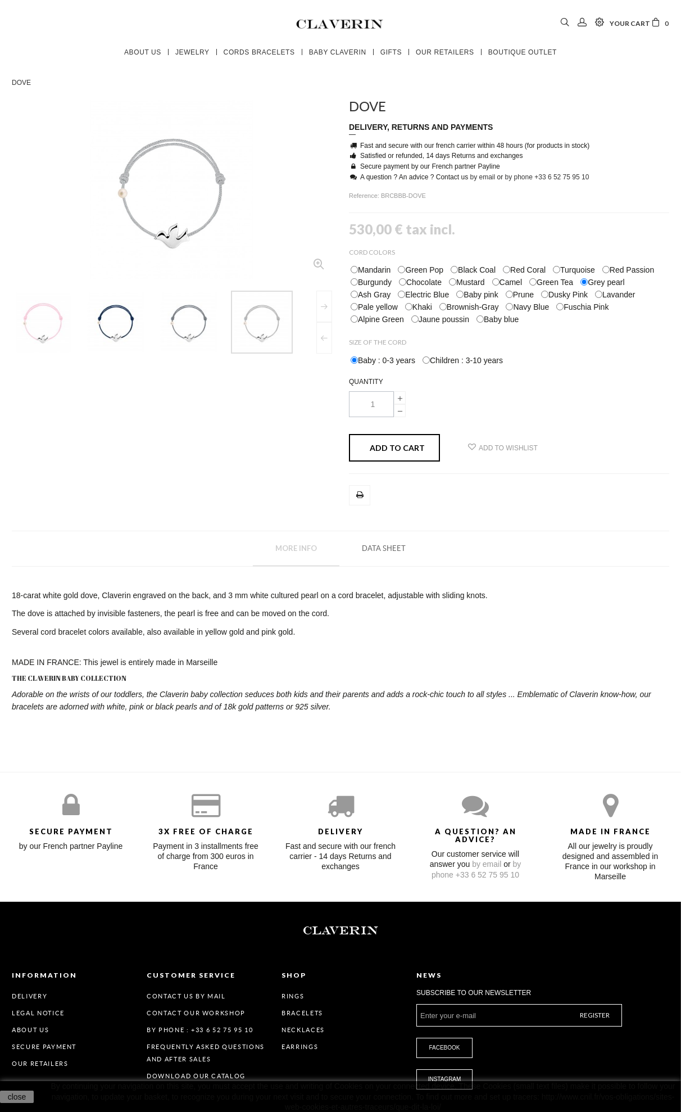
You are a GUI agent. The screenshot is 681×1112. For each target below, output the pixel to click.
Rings (293, 996)
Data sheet (384, 548)
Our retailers (40, 1063)
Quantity (366, 382)
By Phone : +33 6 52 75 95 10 (200, 1030)
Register (595, 1015)
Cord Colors (372, 252)
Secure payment (44, 1046)
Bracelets (302, 1013)
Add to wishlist (503, 447)
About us (30, 1030)
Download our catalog (196, 1076)
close (17, 1096)
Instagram (444, 1079)
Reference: (365, 195)
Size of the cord (378, 342)
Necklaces (303, 1030)
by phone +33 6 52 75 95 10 (547, 177)
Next (324, 306)
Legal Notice (38, 1013)
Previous (324, 338)
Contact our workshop (196, 1013)
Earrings (300, 1046)
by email (482, 177)
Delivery (29, 996)
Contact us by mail (186, 996)
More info (296, 548)
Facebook (444, 1048)
